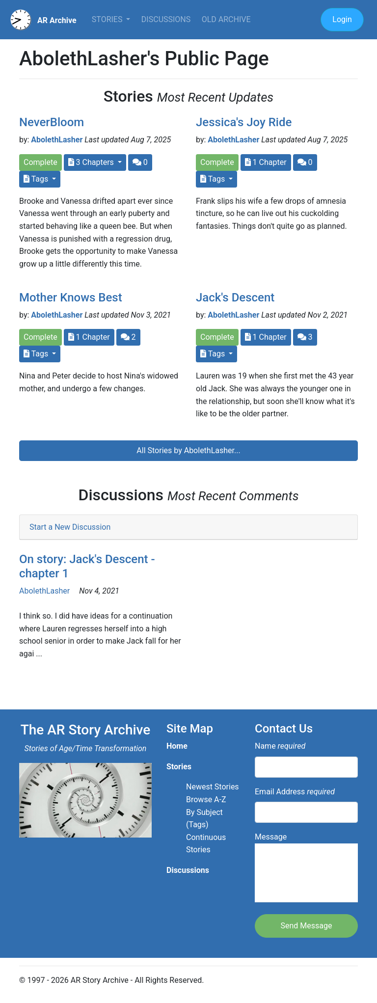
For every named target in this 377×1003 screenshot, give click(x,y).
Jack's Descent (235, 297)
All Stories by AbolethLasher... (188, 450)
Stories (108, 19)
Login (341, 19)
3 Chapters (92, 162)
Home (177, 746)
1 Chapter (266, 162)
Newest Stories (212, 786)
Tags (37, 179)
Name (280, 746)
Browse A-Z (206, 799)
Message (306, 867)
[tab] (188, 527)
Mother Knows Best (70, 297)
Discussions (165, 19)
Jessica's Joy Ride (244, 122)
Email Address (295, 791)
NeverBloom (51, 122)
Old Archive (226, 19)
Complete (40, 162)
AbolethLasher (56, 139)
